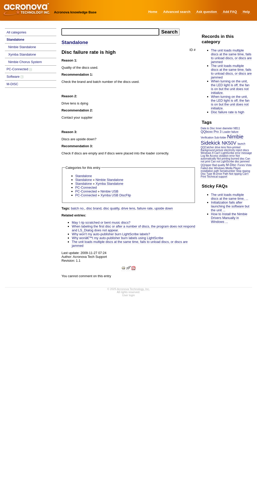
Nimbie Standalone (22, 47)
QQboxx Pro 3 (211, 132)
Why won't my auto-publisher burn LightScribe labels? (111, 234)
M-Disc (231, 165)
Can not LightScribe (222, 161)
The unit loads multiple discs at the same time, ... (229, 196)
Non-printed (233, 147)
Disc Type (206, 173)
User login (128, 295)
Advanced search (176, 12)
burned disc (238, 158)
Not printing (223, 158)
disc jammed (242, 161)
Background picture (212, 150)
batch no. (78, 208)
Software (15, 76)
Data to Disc (208, 128)
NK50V (229, 143)
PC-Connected (19, 69)
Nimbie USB (109, 191)
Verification (207, 137)
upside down (163, 208)
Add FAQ (230, 12)
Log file (205, 155)
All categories (16, 32)
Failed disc (207, 168)
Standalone (15, 39)
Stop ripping (243, 171)
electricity (229, 150)
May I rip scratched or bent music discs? (101, 222)
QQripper (206, 165)
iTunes (241, 165)
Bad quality (218, 165)
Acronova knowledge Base (75, 12)
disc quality (111, 208)
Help (246, 12)
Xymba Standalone (22, 54)
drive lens (220, 147)
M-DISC (13, 84)
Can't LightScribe (224, 153)
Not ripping (235, 173)
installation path (210, 171)
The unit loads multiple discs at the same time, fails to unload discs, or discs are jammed (231, 56)
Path (225, 173)
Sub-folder (220, 137)
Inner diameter (224, 128)
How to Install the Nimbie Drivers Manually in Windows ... (229, 218)
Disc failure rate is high (227, 112)
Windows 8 (207, 153)
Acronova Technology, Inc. (133, 289)
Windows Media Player (227, 168)
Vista (249, 165)
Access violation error (222, 155)
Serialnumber (227, 171)
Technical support (217, 176)
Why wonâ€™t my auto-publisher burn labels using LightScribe (117, 238)
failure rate (144, 208)
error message (243, 153)
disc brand (94, 208)
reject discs (242, 150)
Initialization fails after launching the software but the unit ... (230, 206)
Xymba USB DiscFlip (115, 195)
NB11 (236, 128)
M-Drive (217, 173)
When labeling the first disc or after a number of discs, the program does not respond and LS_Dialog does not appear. (133, 228)
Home (153, 12)
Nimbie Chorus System (25, 62)
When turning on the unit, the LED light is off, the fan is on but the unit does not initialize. (230, 87)
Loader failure (230, 131)
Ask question (206, 12)
